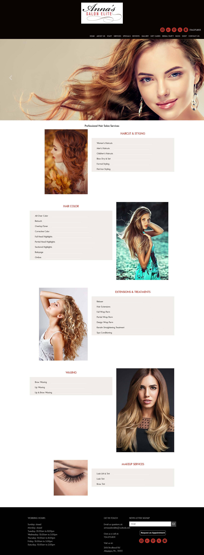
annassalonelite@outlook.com (117, 528)
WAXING (71, 372)
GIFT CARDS (155, 36)
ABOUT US (101, 36)
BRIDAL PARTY (168, 36)
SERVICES (117, 36)
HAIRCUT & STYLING (133, 133)
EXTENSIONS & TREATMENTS (133, 292)
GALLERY (145, 36)
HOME (92, 36)
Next (193, 78)
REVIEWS (136, 36)
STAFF (109, 36)
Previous (10, 78)
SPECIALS (127, 36)
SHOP (184, 36)
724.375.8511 (195, 30)
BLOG (178, 36)
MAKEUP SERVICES (133, 464)
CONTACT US (194, 36)
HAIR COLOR (71, 206)
